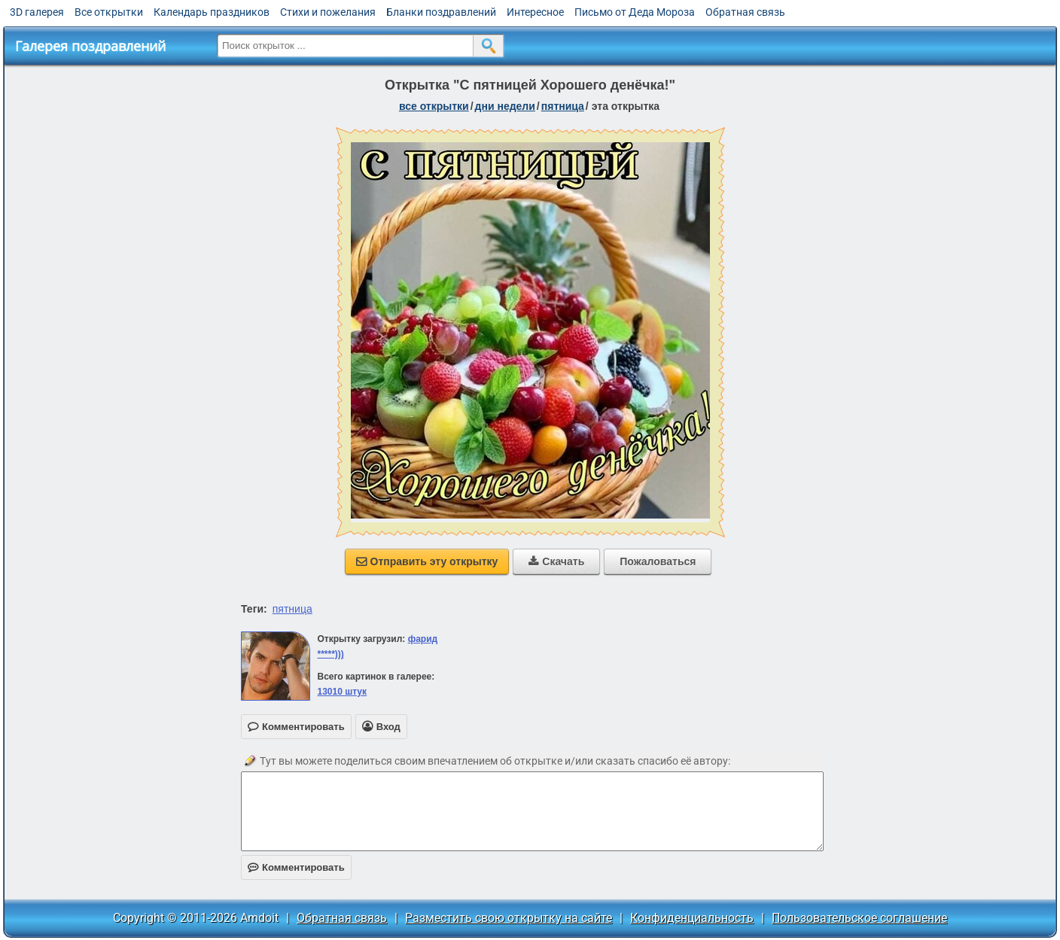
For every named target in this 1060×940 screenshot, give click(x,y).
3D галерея (37, 12)
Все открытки (109, 12)
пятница (562, 106)
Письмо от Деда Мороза (634, 12)
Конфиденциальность (692, 918)
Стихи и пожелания (328, 12)
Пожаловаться (658, 561)
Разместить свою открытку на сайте (508, 918)
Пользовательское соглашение (859, 918)
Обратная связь (745, 12)
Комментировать (296, 867)
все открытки (434, 106)
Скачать (556, 561)
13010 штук (342, 691)
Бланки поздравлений (441, 12)
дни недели (505, 106)
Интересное (535, 12)
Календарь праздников (212, 12)
